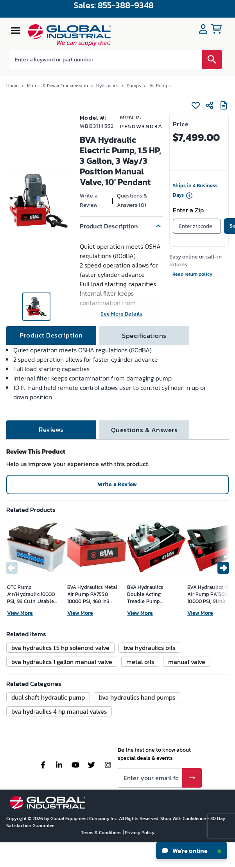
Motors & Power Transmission (57, 85)
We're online (191, 850)
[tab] (51, 335)
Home (12, 85)
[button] (121, 226)
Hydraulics (107, 85)
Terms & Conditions (102, 832)
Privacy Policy (139, 832)
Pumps (134, 85)
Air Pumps (159, 85)
